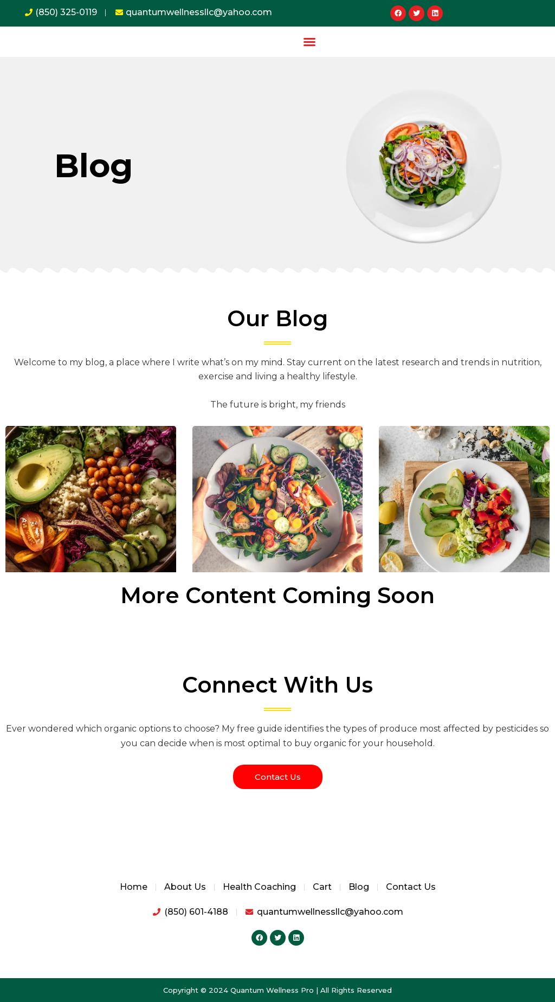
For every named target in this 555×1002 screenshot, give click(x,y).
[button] (309, 41)
